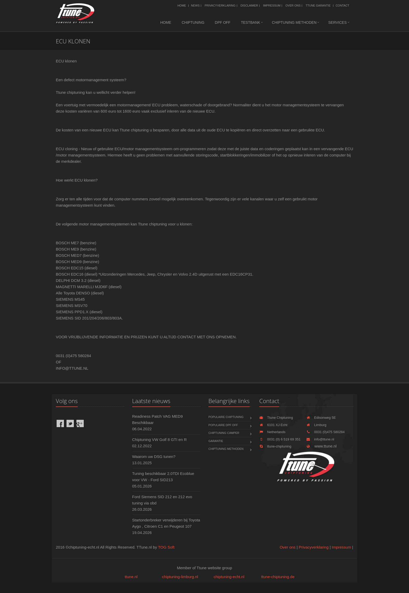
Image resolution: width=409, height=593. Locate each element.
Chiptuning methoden (294, 22)
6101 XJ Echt (273, 425)
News (195, 5)
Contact (342, 5)
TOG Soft (166, 547)
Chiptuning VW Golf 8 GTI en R (159, 439)
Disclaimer (249, 5)
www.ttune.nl (321, 446)
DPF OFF (223, 22)
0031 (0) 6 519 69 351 (279, 439)
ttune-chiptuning (275, 446)
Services (337, 22)
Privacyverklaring (219, 5)
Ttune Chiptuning (276, 418)
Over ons (292, 5)
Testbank (250, 22)
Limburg (316, 425)
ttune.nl (131, 576)
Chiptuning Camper (223, 432)
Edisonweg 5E (321, 418)
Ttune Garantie (318, 5)
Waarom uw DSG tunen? (154, 456)
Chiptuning (193, 22)
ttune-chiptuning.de (277, 576)
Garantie (215, 441)
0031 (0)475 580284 (325, 432)
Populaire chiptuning (225, 416)
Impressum (271, 5)
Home (181, 5)
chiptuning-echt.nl (229, 576)
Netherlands (272, 432)
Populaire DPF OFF (223, 425)
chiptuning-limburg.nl (180, 576)
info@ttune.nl (320, 439)
